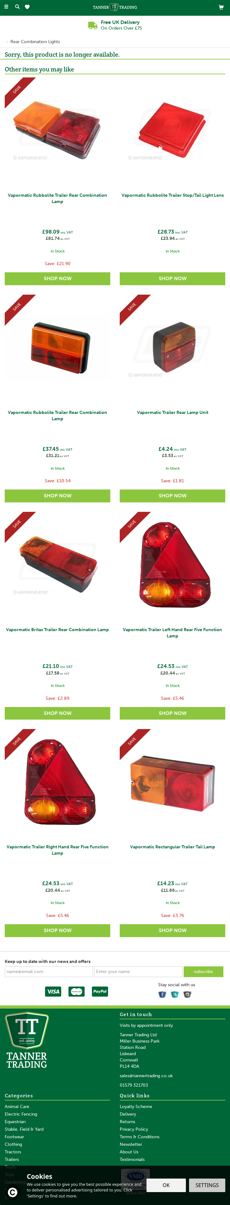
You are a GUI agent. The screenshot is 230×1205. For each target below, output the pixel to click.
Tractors (13, 1152)
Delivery (128, 1114)
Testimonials (132, 1159)
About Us (129, 1152)
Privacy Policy (134, 1129)
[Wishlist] (28, 7)
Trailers (12, 1159)
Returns (127, 1121)
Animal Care (17, 1106)
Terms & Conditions (139, 1137)
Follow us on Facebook (163, 993)
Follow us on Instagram (188, 993)
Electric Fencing (21, 1114)
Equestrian (15, 1121)
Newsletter (131, 1144)
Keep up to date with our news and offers (47, 961)
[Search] (17, 7)
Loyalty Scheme (136, 1106)
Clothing (13, 1144)
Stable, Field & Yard (24, 1129)
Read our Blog (176, 993)
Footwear (14, 1137)
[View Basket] (221, 7)
